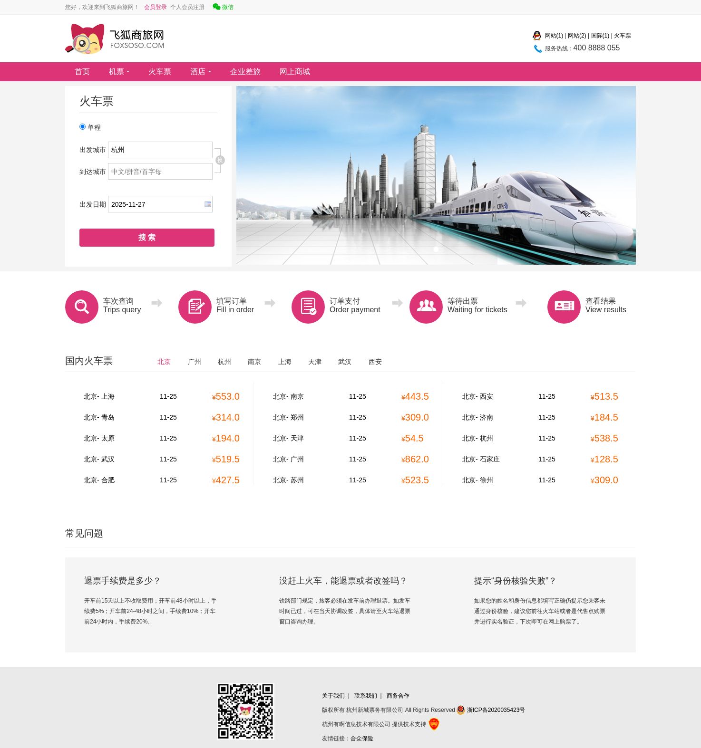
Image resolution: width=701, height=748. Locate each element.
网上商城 (295, 71)
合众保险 (361, 738)
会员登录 (155, 7)
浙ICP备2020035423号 (491, 710)
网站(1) (554, 35)
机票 (119, 71)
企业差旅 (245, 71)
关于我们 (333, 695)
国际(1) (600, 35)
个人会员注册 (186, 7)
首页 (82, 71)
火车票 (622, 35)
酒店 (200, 71)
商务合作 (398, 695)
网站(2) (577, 35)
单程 (90, 127)
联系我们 (365, 695)
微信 (222, 8)
